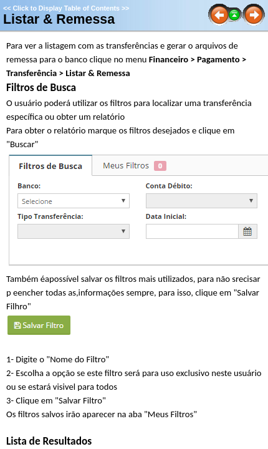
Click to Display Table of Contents (66, 8)
